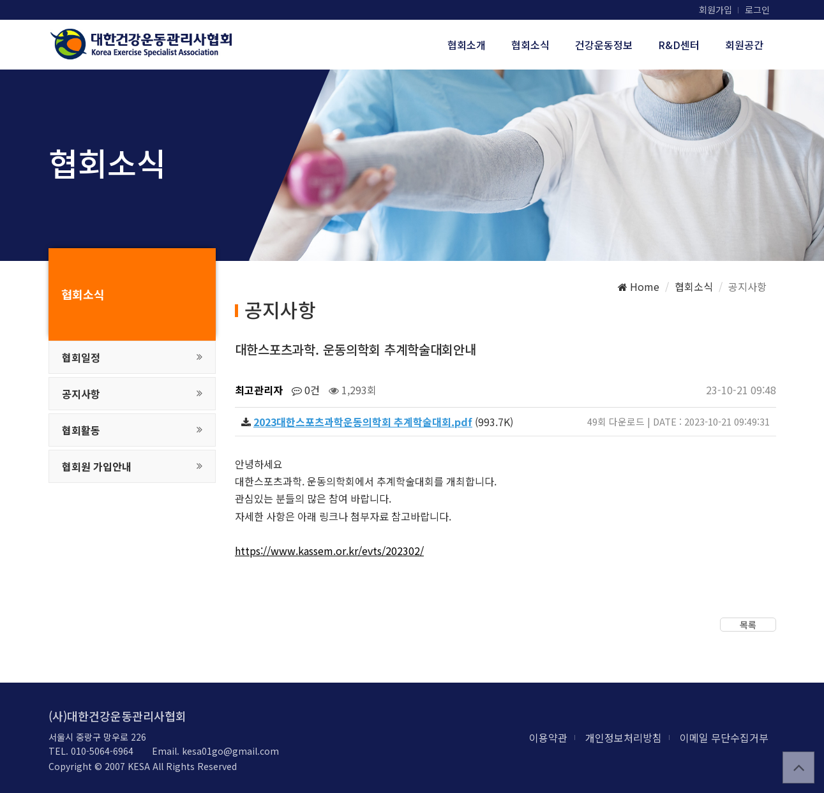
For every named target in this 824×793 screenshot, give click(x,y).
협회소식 (530, 44)
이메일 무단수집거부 (724, 737)
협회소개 (466, 44)
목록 (748, 624)
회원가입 (715, 9)
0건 (306, 389)
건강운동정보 (604, 44)
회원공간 (744, 44)
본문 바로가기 (0, 0)
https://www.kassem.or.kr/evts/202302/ (329, 550)
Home (638, 286)
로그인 (757, 9)
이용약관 (548, 737)
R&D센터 (679, 44)
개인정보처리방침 (623, 737)
